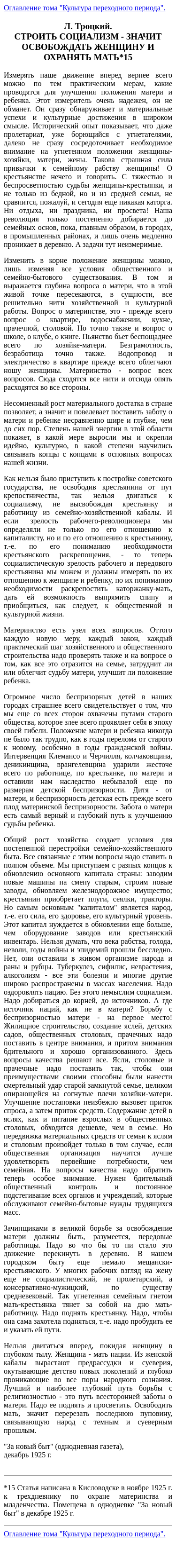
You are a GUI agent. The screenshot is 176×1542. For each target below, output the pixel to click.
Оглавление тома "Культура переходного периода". (84, 8)
